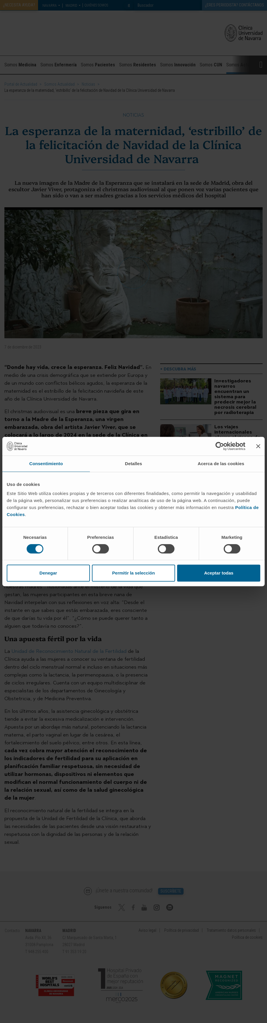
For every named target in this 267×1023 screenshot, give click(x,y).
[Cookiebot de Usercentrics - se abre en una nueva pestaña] (219, 446)
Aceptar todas (218, 572)
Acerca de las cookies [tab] (221, 463)
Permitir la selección (133, 572)
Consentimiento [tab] (46, 463)
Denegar (48, 572)
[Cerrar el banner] (258, 446)
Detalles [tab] (133, 463)
